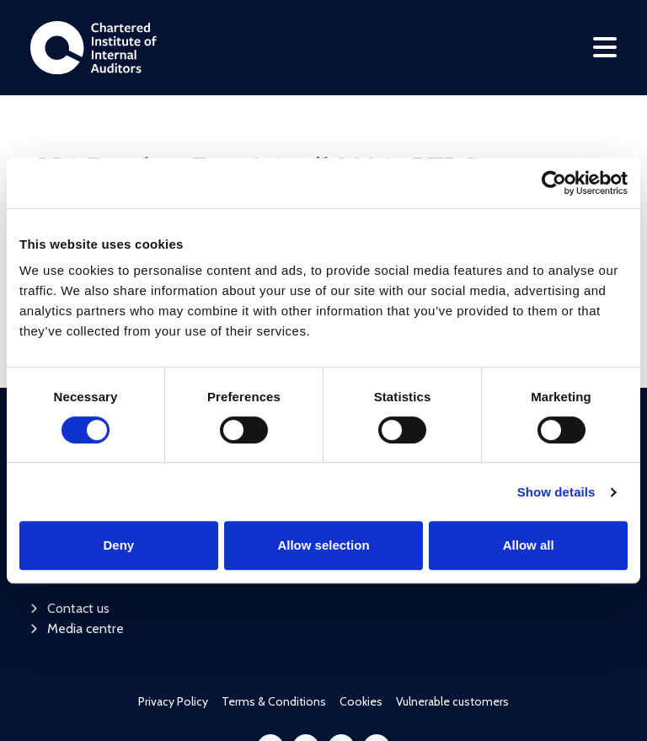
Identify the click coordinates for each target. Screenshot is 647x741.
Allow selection (323, 545)
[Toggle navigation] (605, 48)
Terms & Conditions (274, 595)
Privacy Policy (173, 595)
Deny (118, 545)
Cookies (361, 595)
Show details (556, 492)
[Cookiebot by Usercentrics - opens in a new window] (554, 183)
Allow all (528, 545)
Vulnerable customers (452, 595)
